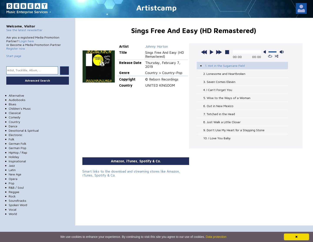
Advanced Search (37, 80)
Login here (26, 41)
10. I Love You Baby (217, 138)
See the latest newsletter (24, 30)
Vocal (12, 209)
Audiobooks (17, 100)
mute (266, 52)
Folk (11, 139)
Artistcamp (156, 7)
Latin (12, 170)
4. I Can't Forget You (217, 90)
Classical (15, 113)
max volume (282, 52)
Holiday (14, 157)
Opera (13, 179)
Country (14, 122)
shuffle (276, 56)
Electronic (15, 135)
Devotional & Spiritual (24, 130)
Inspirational (17, 161)
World (13, 214)
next (219, 52)
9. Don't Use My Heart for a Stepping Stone (234, 130)
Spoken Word (18, 205)
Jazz (12, 165)
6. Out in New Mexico (218, 106)
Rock (12, 196)
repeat (270, 56)
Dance (13, 126)
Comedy (14, 117)
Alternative (16, 95)
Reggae (14, 192)
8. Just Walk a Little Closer (222, 122)
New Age (15, 174)
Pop (11, 183)
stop (227, 52)
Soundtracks (17, 200)
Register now (15, 48)
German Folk (17, 143)
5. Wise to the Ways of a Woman (226, 98)
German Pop (17, 148)
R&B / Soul (16, 187)
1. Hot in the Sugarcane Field (225, 65)
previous (204, 52)
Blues (12, 104)
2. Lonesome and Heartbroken (224, 74)
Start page (13, 56)
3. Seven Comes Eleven (219, 82)
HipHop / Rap (18, 152)
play (211, 52)
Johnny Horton (156, 46)
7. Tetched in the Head (219, 114)
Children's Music (20, 108)
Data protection (216, 237)
